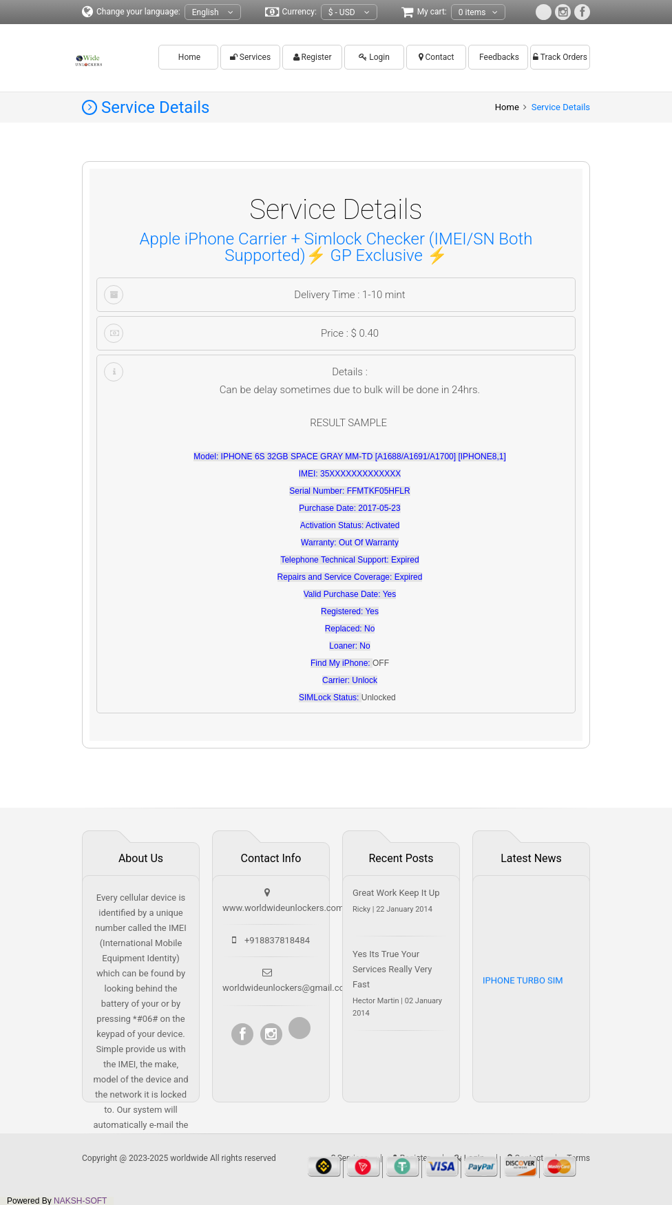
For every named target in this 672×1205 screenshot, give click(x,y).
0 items (478, 13)
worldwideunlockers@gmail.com (287, 988)
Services (250, 57)
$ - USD (349, 13)
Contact (436, 57)
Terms (578, 1158)
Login (374, 57)
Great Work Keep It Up (396, 893)
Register (312, 57)
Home (188, 57)
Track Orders (560, 57)
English (212, 13)
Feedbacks (498, 57)
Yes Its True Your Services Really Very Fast (392, 969)
